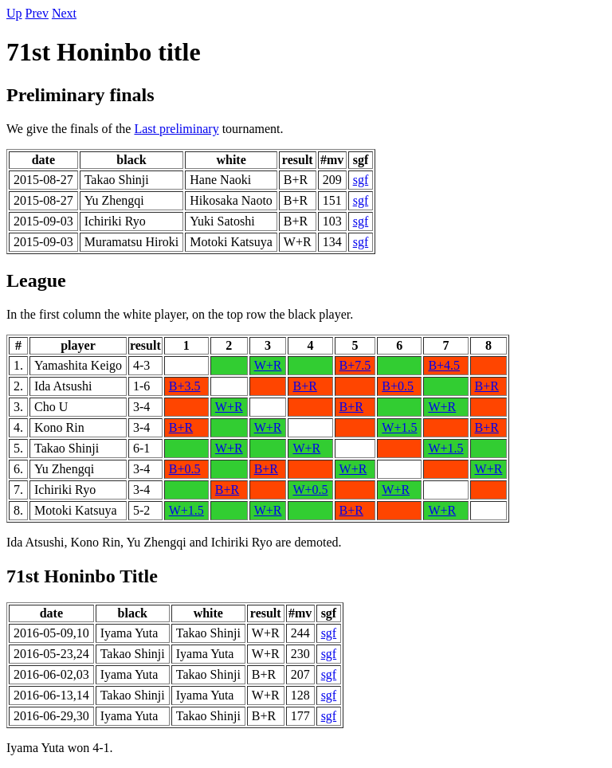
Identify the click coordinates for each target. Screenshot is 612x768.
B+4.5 (444, 365)
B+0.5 (398, 386)
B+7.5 (355, 365)
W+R (268, 365)
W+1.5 (399, 427)
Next (64, 13)
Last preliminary (176, 128)
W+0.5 (310, 489)
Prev (37, 13)
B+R (304, 386)
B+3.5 (185, 386)
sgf (361, 179)
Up (14, 13)
